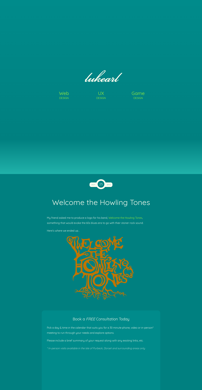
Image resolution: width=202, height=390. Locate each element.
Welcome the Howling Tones (125, 217)
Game (138, 95)
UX (101, 95)
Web (64, 95)
